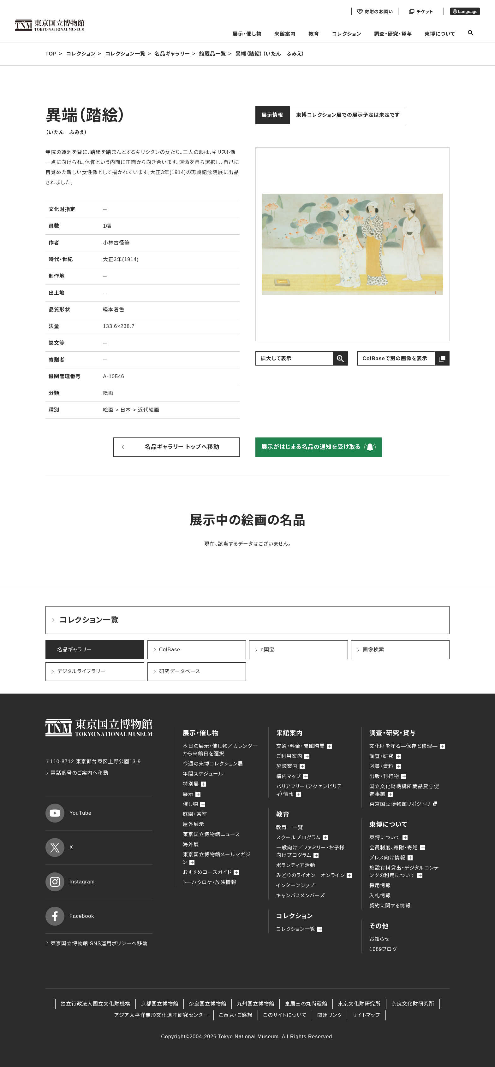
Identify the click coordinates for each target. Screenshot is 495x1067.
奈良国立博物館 (207, 1003)
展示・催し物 (247, 34)
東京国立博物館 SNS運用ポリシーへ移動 (96, 943)
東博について (440, 34)
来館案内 (285, 34)
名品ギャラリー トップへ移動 (182, 447)
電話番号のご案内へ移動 (77, 773)
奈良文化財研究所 (412, 1003)
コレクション (346, 34)
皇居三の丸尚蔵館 (306, 1003)
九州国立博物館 (255, 1003)
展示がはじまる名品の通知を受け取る (311, 447)
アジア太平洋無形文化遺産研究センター (161, 1015)
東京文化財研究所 (359, 1003)
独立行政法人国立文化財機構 (95, 1003)
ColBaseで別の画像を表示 (395, 358)
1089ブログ (383, 949)
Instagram (70, 881)
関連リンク (329, 1015)
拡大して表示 (276, 358)
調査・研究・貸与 (393, 34)
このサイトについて (285, 1015)
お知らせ (379, 939)
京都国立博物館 (159, 1003)
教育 (313, 34)
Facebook (69, 916)
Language (465, 11)
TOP (51, 53)
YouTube (68, 813)
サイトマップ (366, 1015)
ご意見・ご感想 (236, 1015)
